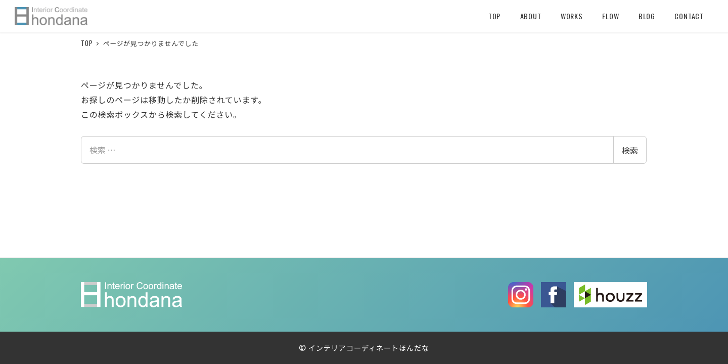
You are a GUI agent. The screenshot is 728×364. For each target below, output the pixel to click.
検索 (630, 150)
